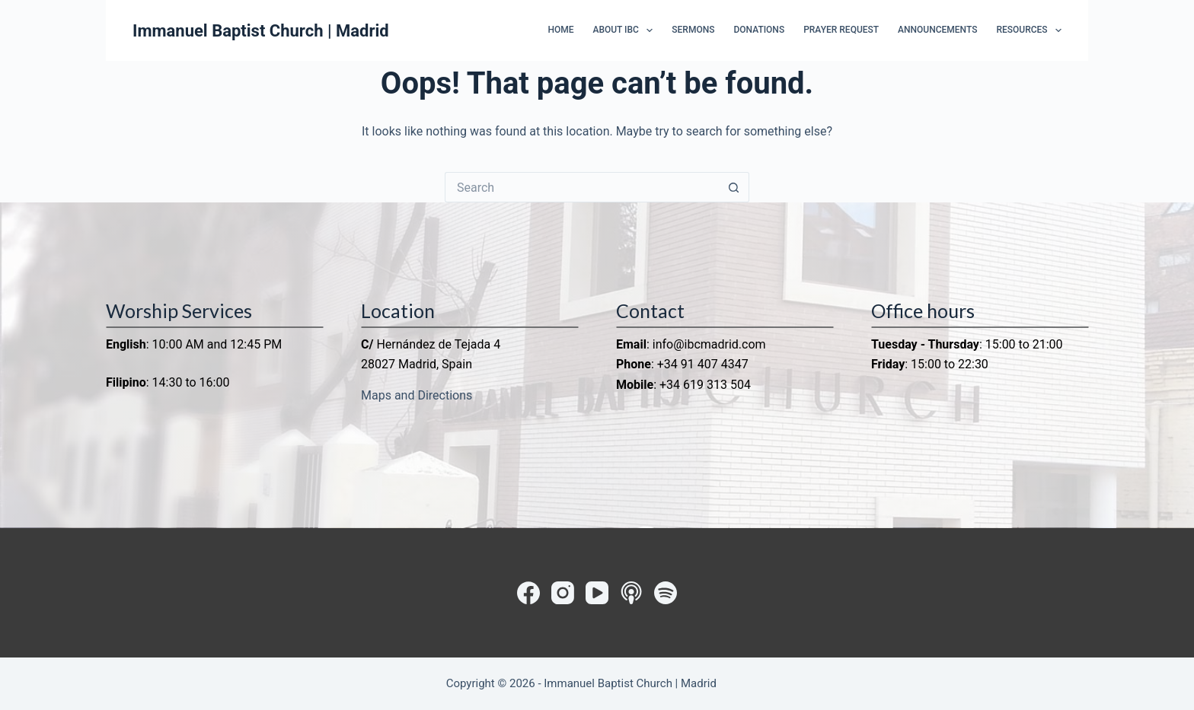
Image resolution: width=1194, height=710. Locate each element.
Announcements (937, 29)
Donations (758, 29)
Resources (1029, 30)
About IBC (625, 30)
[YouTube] (597, 592)
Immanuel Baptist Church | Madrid (260, 30)
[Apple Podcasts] (631, 592)
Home (560, 29)
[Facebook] (528, 592)
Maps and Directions (416, 395)
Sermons (693, 29)
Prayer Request (841, 29)
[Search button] (734, 187)
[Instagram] (562, 592)
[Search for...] (582, 187)
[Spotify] (665, 592)
